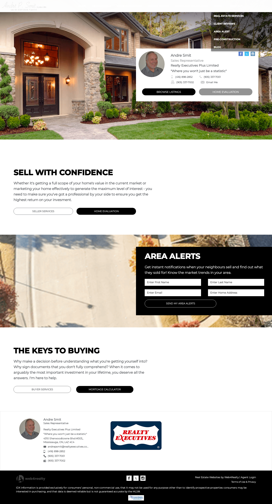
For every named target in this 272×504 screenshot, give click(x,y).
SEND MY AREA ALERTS (180, 303)
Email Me (209, 82)
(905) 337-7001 (212, 77)
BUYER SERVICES (42, 389)
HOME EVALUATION (225, 92)
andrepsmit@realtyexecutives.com (69, 446)
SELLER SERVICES (43, 211)
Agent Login (248, 477)
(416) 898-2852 (184, 77)
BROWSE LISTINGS (168, 92)
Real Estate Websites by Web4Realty (217, 477)
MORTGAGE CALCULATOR (105, 389)
